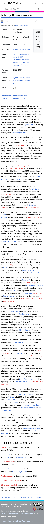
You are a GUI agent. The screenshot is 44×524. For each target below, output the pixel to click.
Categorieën (5, 497)
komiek (21, 49)
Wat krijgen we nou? (10, 301)
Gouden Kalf (6, 454)
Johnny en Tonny (36, 356)
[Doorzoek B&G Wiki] (22, 9)
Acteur (23, 497)
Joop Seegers (18, 145)
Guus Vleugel (31, 283)
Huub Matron (6, 194)
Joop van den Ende (33, 405)
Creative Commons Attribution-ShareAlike (17, 514)
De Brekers (11, 397)
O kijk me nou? (15, 265)
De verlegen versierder (27, 379)
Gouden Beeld (6, 469)
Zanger (38, 497)
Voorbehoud (31, 521)
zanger (27, 49)
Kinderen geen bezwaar (31, 428)
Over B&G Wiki (19, 521)
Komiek (31, 497)
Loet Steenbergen (16, 168)
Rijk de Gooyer (18, 77)
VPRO (3, 215)
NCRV (5, 267)
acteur (15, 49)
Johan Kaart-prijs (7, 462)
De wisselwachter (20, 457)
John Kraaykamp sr (21, 26)
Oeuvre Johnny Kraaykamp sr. (13, 98)
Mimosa (32, 205)
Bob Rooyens (24, 314)
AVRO (18, 179)
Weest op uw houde (25, 166)
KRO (8, 241)
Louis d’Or (5, 447)
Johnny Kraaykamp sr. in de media (15, 96)
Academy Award (7, 476)
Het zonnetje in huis (20, 65)
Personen (15, 497)
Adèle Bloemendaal (26, 394)
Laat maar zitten (13, 399)
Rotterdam (5, 208)
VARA (15, 241)
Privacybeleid (6, 521)
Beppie (15, 402)
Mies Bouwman (28, 270)
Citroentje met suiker (22, 382)
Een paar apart (24, 62)
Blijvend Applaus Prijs (9, 485)
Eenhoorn (4, 217)
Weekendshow (37, 189)
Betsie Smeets (33, 217)
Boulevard (25, 280)
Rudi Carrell (15, 311)
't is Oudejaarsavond (31, 208)
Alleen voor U (38, 293)
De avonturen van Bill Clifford (31, 299)
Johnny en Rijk (26, 293)
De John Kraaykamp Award (11, 480)
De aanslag (7, 457)
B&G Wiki (15, 3)
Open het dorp (36, 273)
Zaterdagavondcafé (28, 408)
